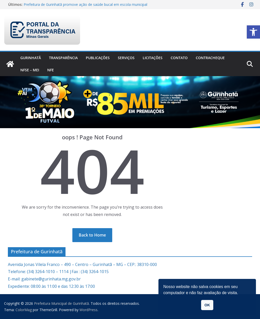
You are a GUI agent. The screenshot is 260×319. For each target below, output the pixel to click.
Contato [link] (179, 57)
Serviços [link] (126, 57)
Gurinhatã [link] (30, 57)
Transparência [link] (63, 57)
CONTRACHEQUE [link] (210, 57)
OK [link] (207, 305)
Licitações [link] (152, 57)
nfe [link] (50, 70)
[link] (253, 32)
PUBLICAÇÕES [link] (98, 57)
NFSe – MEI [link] (29, 70)
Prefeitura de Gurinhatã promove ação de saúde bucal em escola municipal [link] (85, 4)
